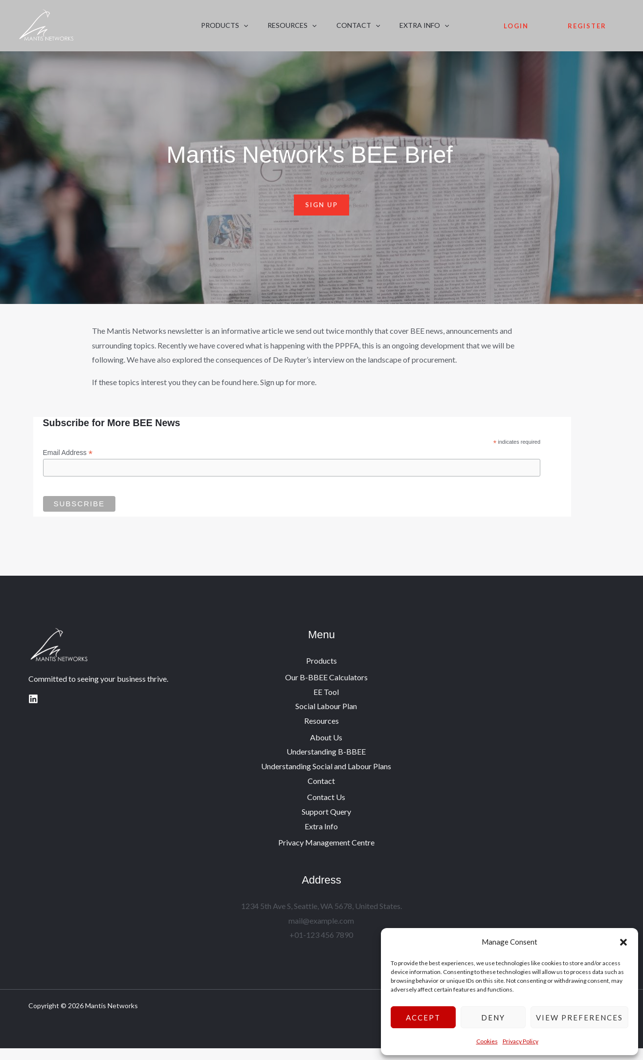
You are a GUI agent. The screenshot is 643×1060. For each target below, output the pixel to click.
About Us (326, 748)
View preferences (579, 1017)
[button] (623, 942)
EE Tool (326, 703)
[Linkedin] (33, 710)
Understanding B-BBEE (326, 763)
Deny (493, 1017)
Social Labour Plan (326, 717)
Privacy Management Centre (326, 854)
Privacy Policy (520, 1041)
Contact (333, 30)
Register (587, 31)
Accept (423, 1017)
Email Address (68, 464)
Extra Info (390, 30)
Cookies (487, 1041)
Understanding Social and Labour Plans (326, 777)
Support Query (326, 823)
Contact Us (326, 808)
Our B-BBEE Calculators (326, 688)
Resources (277, 30)
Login (516, 31)
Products (219, 30)
